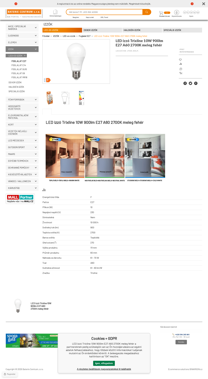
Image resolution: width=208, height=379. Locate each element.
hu (194, 12)
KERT (23, 124)
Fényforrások (23, 99)
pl (188, 12)
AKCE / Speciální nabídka (23, 28)
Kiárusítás (23, 188)
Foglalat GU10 (19, 69)
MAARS (23, 154)
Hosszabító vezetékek (23, 107)
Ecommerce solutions (178, 369)
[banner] (24, 13)
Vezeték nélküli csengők (23, 132)
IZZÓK (23, 49)
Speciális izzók (17, 91)
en (198, 12)
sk (191, 12)
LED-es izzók (15, 55)
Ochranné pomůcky (23, 167)
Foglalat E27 (18, 61)
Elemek (23, 42)
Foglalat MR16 (19, 77)
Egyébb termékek (23, 161)
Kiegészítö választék (23, 174)
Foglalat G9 (18, 73)
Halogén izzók (16, 87)
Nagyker (76, 17)
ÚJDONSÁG (23, 35)
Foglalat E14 (18, 65)
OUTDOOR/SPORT (23, 147)
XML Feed (104, 17)
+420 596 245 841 (181, 334)
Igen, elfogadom (104, 363)
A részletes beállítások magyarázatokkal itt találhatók (104, 369)
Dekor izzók (15, 82)
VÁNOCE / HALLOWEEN (23, 181)
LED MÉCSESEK (23, 140)
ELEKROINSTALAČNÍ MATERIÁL (23, 117)
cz (184, 12)
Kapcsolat (90, 17)
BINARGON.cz (196, 369)
